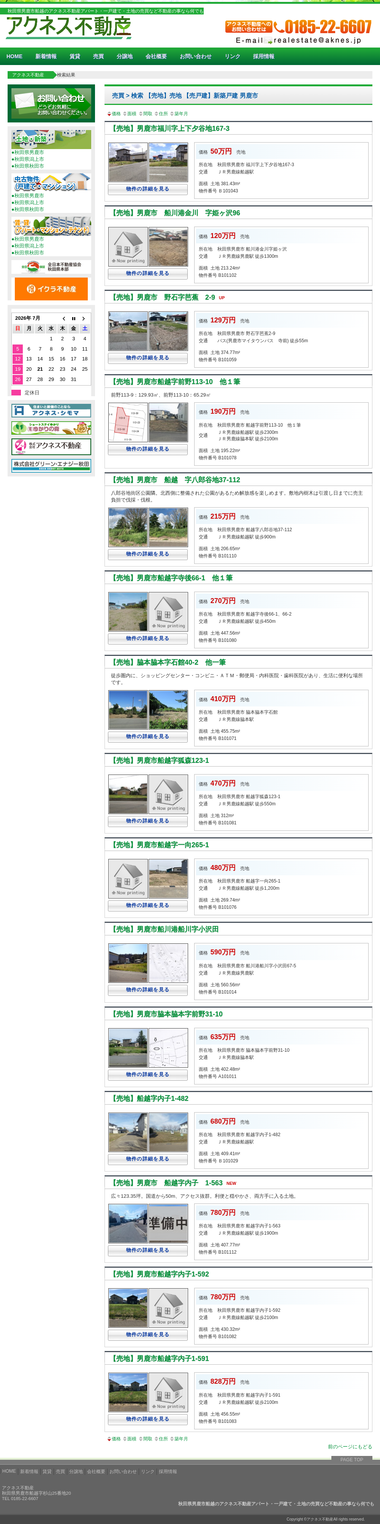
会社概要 (156, 56)
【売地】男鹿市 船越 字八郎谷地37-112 (174, 480)
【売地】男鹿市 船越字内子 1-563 (174, 1183)
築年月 (178, 113)
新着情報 (46, 56)
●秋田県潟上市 (27, 159)
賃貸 (75, 56)
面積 (129, 113)
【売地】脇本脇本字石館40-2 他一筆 (167, 662)
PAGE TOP (351, 1459)
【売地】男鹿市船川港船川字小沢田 (164, 929)
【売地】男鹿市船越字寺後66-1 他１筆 (171, 578)
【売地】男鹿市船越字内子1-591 (159, 1358)
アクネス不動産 (28, 75)
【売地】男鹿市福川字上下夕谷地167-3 (169, 128)
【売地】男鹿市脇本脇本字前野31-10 (166, 1014)
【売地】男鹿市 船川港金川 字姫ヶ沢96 (174, 213)
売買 (98, 56)
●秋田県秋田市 (27, 166)
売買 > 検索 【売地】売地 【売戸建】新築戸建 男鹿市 (185, 95)
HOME (14, 56)
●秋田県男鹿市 (27, 152)
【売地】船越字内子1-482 (148, 1098)
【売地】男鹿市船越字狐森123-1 (159, 760)
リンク (233, 56)
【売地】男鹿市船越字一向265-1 (159, 845)
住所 (161, 113)
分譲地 (125, 56)
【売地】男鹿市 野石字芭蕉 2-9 (168, 297)
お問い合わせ (196, 56)
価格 (113, 113)
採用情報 (263, 56)
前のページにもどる (350, 1446)
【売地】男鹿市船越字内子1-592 (159, 1274)
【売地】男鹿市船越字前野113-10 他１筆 (174, 382)
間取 (145, 113)
